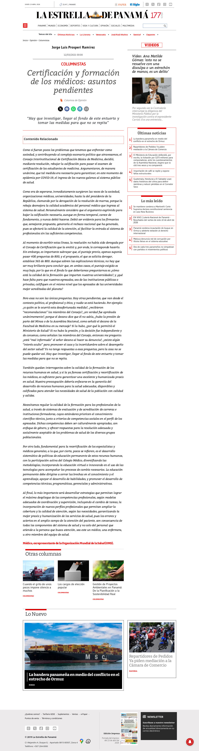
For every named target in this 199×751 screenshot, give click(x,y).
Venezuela (101, 35)
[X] (153, 4)
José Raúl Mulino (119, 35)
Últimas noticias (152, 133)
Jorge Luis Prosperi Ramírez (73, 47)
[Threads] (147, 4)
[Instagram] (165, 4)
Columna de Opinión (75, 100)
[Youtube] (171, 4)
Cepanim (150, 35)
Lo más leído (152, 201)
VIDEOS (152, 45)
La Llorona (85, 35)
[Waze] (88, 741)
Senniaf (137, 35)
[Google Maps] (81, 741)
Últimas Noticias (66, 35)
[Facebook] (159, 4)
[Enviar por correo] (86, 108)
